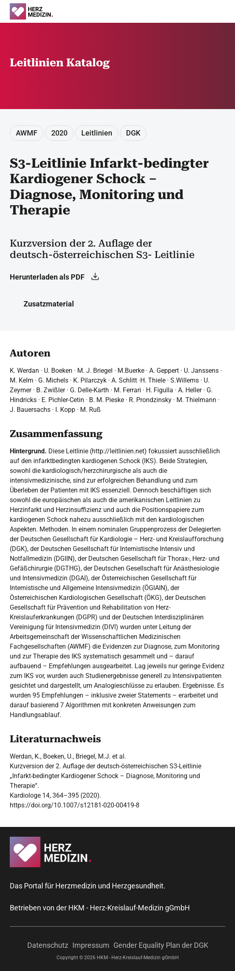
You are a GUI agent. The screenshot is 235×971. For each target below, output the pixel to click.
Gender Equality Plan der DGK (160, 945)
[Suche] (215, 11)
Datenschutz (47, 945)
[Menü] (226, 11)
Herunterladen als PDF (54, 277)
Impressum (90, 945)
